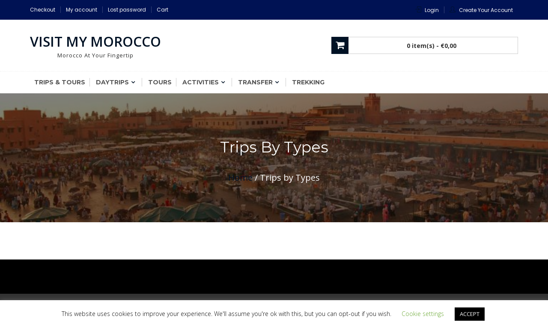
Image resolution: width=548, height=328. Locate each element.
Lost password (127, 9)
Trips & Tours (59, 82)
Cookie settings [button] (423, 314)
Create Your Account (486, 10)
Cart (162, 9)
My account (81, 9)
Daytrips (112, 82)
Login (432, 10)
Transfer (255, 82)
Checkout (42, 9)
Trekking (308, 82)
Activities (200, 82)
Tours (160, 82)
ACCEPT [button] (470, 314)
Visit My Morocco (95, 41)
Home (240, 177)
